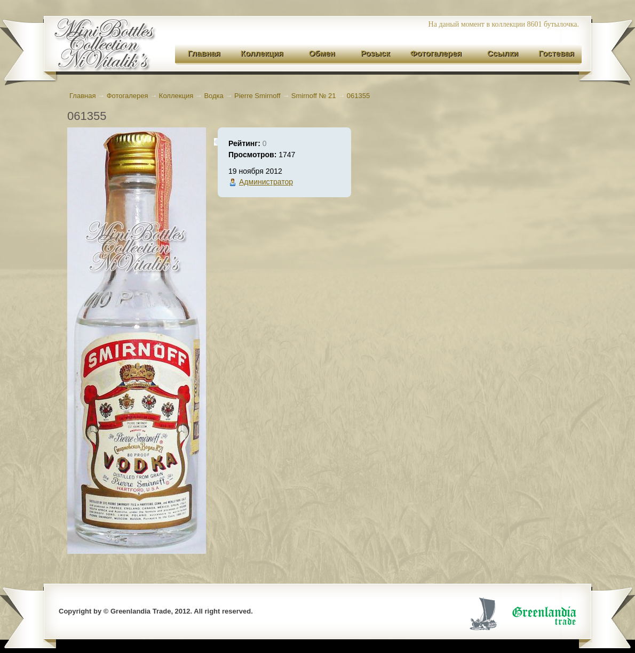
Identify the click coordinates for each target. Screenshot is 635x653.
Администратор (266, 182)
